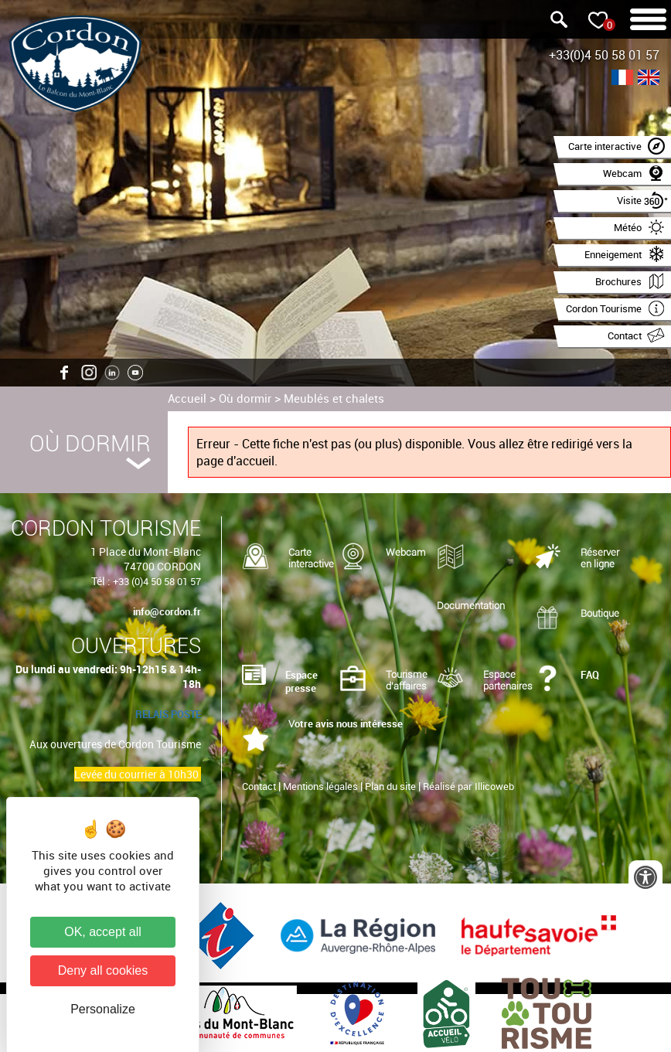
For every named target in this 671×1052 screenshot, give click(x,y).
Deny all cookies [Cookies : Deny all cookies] (103, 970)
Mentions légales (320, 786)
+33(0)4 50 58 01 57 (604, 54)
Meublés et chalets (334, 398)
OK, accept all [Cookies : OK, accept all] (102, 931)
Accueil (187, 398)
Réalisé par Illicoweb (468, 786)
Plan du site (390, 786)
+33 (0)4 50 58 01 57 (157, 581)
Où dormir (245, 398)
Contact (259, 786)
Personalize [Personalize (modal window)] (102, 1009)
